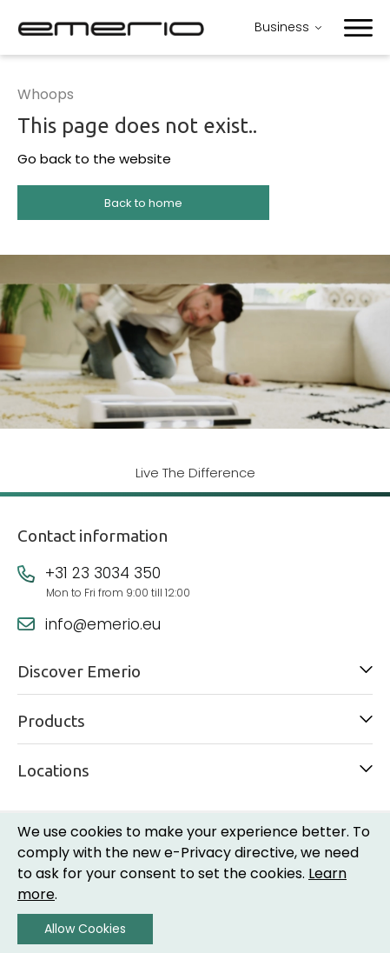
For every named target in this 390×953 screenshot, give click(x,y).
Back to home (143, 203)
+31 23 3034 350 (103, 573)
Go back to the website (94, 159)
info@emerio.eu (103, 624)
